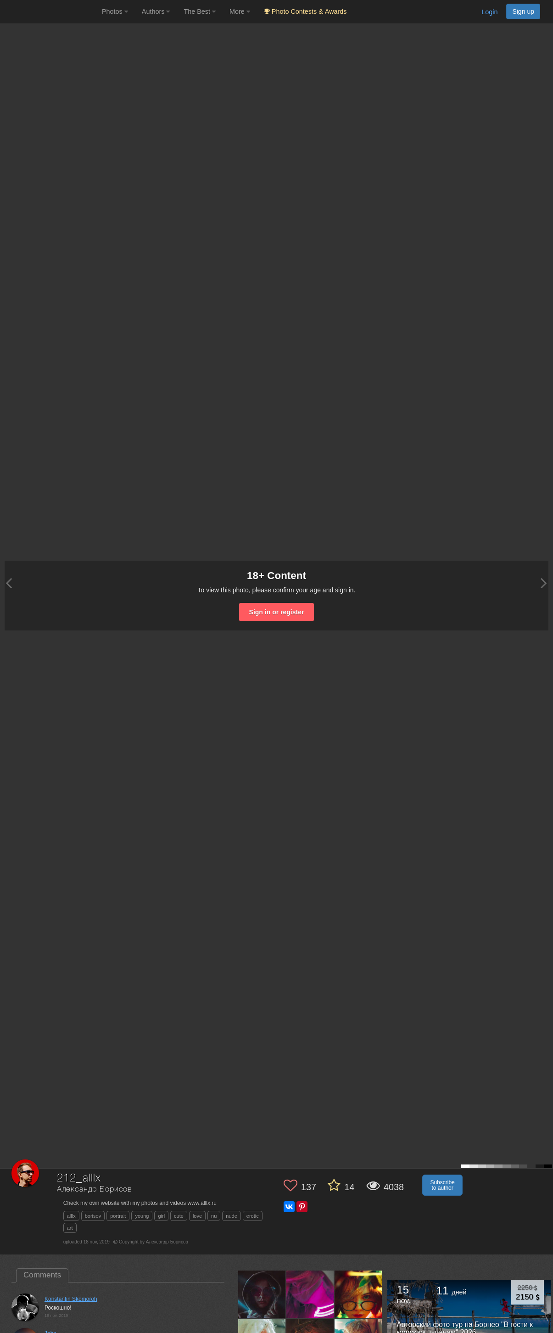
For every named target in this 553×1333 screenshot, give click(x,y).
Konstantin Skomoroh (71, 1299)
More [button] (239, 11)
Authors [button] (156, 11)
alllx (71, 1216)
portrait (118, 1216)
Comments (42, 1275)
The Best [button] (200, 11)
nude (231, 1216)
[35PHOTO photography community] (49, 12)
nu (214, 1216)
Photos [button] (115, 11)
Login (489, 12)
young (142, 1216)
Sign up (523, 11)
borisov (93, 1216)
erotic (252, 1216)
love (197, 1216)
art (70, 1228)
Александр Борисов (94, 1189)
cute (179, 1216)
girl (161, 1216)
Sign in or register (276, 612)
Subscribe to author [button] (442, 1185)
